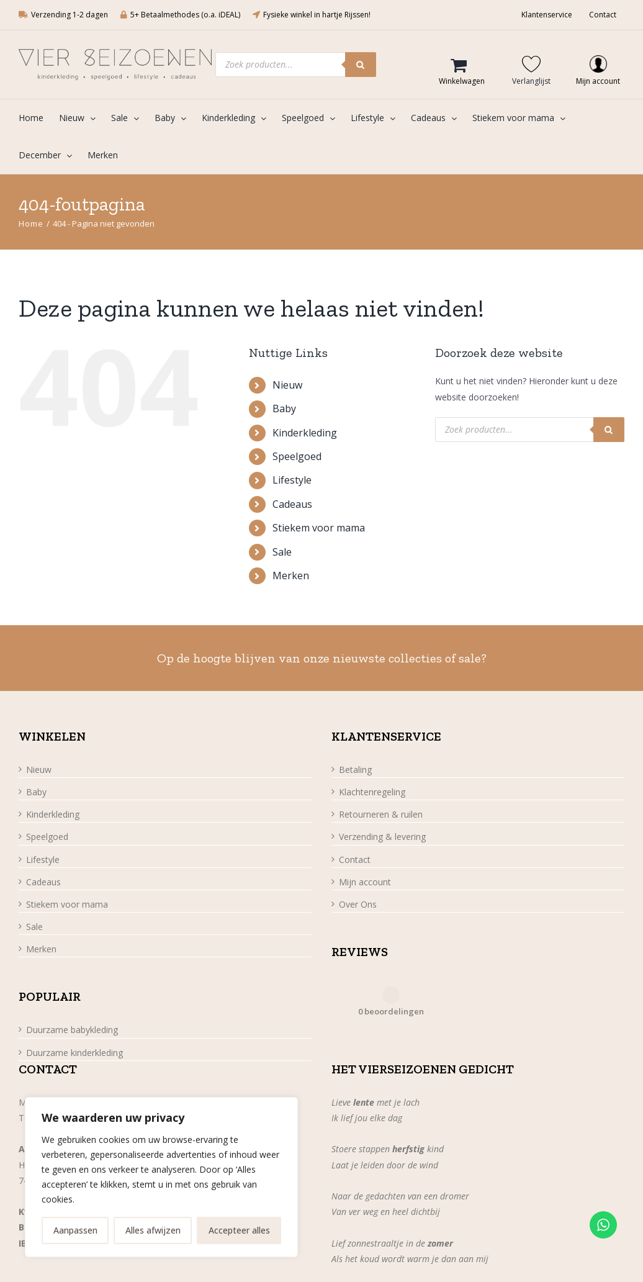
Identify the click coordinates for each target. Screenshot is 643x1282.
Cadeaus (292, 504)
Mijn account (365, 882)
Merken (290, 575)
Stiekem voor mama (318, 528)
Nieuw (287, 385)
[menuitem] (39, 118)
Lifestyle (292, 480)
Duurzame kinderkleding (74, 1053)
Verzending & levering (382, 836)
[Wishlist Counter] (534, 64)
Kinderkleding (304, 433)
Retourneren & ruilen (381, 814)
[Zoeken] (360, 64)
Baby (284, 408)
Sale (282, 552)
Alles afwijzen (153, 1230)
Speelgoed (297, 456)
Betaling (355, 769)
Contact (355, 859)
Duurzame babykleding (72, 1030)
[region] (161, 1177)
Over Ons (358, 904)
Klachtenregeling (372, 792)
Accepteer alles (239, 1230)
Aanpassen (75, 1230)
